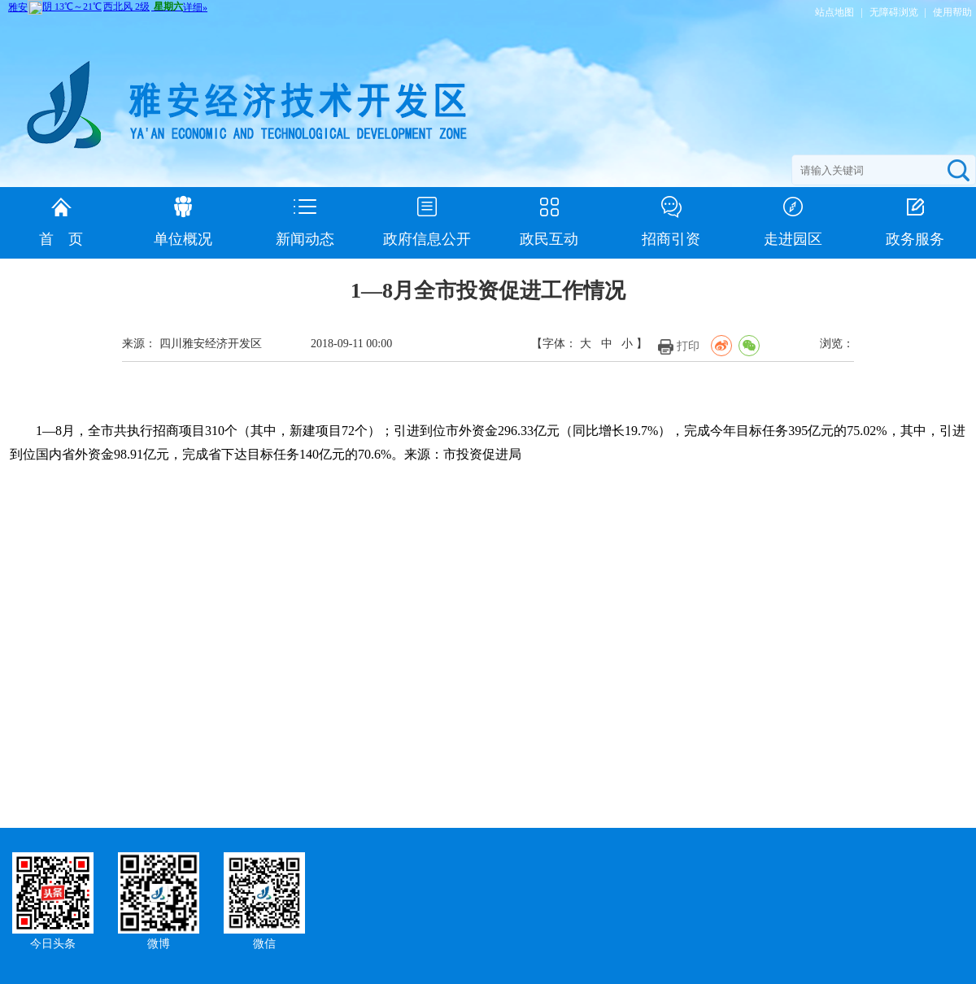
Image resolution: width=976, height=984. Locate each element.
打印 (688, 346)
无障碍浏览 (893, 12)
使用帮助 (952, 12)
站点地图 (834, 12)
